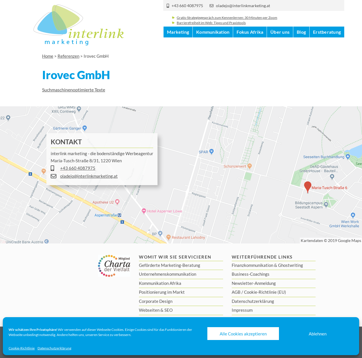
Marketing (178, 42)
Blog (301, 42)
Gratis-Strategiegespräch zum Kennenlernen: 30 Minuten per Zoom (227, 21)
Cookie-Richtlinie (22, 348)
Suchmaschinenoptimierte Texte (73, 89)
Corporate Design (155, 301)
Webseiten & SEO (156, 310)
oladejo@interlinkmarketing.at (243, 5)
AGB (236, 292)
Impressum (242, 310)
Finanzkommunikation (252, 265)
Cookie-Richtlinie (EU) (265, 292)
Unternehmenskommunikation (167, 274)
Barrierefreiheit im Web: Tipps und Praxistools (211, 26)
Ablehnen (317, 333)
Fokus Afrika (250, 42)
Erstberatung (327, 42)
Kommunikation (212, 42)
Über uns (280, 42)
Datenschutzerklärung (54, 348)
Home (47, 56)
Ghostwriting (290, 265)
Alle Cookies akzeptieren (243, 333)
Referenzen (68, 56)
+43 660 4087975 (187, 5)
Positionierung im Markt (162, 292)
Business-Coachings (250, 274)
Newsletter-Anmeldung (254, 283)
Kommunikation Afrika (160, 283)
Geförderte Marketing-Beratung (169, 265)
